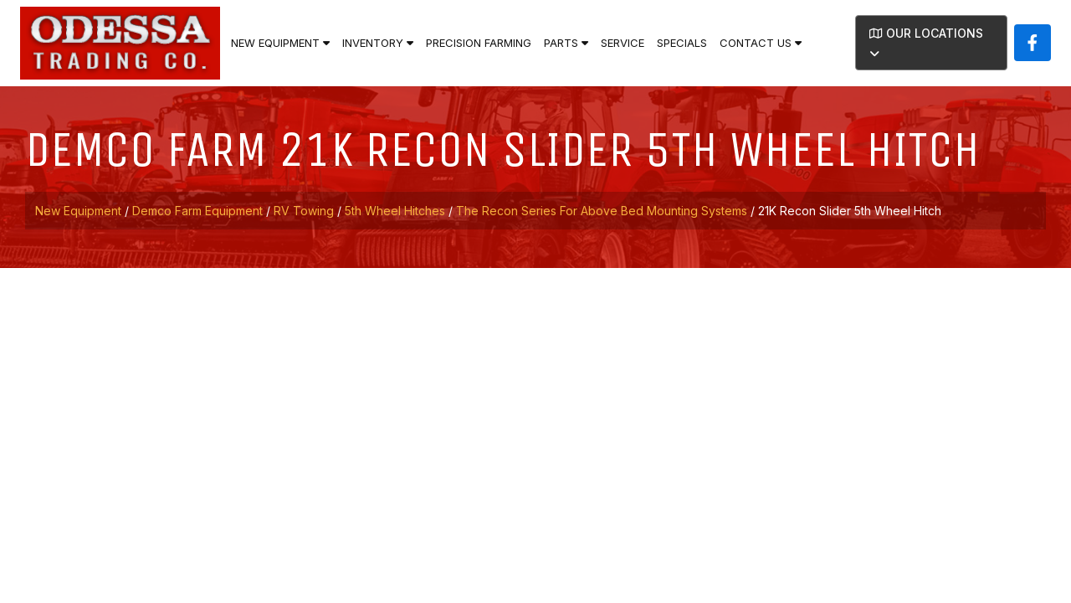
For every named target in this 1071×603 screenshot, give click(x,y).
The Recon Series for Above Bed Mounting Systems (601, 211)
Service (622, 42)
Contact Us (761, 42)
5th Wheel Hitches (395, 211)
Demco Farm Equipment (197, 211)
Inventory (377, 42)
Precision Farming (478, 42)
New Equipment (280, 42)
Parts (566, 42)
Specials (682, 42)
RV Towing (304, 211)
